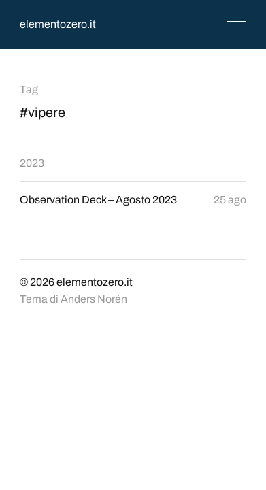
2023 (32, 163)
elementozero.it (58, 24)
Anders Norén (94, 299)
